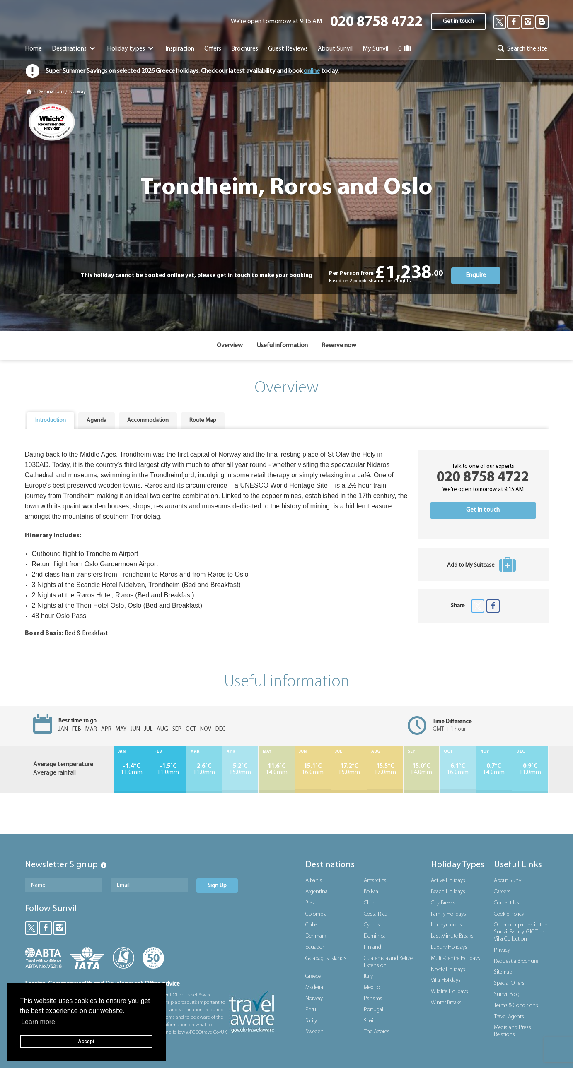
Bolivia (371, 892)
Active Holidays (448, 881)
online (312, 71)
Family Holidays (448, 914)
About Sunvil (509, 881)
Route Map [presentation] (202, 420)
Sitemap (503, 972)
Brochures (244, 49)
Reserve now (339, 345)
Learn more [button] (38, 1021)
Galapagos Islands (325, 958)
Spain (370, 1021)
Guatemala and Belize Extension (388, 962)
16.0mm (313, 769)
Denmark (315, 936)
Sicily (311, 1021)
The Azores (376, 1032)
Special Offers (509, 983)
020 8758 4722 (376, 22)
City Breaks (443, 903)
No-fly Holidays (448, 970)
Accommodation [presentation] (148, 420)
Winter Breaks (446, 1003)
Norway (77, 91)
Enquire (476, 275)
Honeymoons (446, 925)
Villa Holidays (446, 980)
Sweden (314, 1032)
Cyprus (372, 925)
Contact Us (506, 903)
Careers (502, 892)
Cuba (311, 925)
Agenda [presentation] (96, 420)
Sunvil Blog (507, 994)
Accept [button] (86, 1041)
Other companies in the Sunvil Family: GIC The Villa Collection (520, 932)
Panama (373, 999)
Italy (368, 976)
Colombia (316, 914)
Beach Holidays (448, 892)
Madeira (314, 987)
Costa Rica (375, 914)
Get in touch (458, 21)
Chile (369, 903)
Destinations (74, 49)
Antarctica (375, 881)
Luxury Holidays (449, 947)
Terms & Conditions (516, 1006)
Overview (230, 345)
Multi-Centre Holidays (455, 958)
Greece (313, 976)
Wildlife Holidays (449, 992)
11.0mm (132, 769)
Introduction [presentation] (50, 420)
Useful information (282, 345)
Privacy (502, 950)
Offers (212, 49)
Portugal (373, 1010)
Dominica (375, 936)
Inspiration (179, 49)
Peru (310, 1010)
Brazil (311, 903)
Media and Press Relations (512, 1031)
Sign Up (217, 886)
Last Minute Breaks (452, 936)
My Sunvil (375, 49)
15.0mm (240, 769)
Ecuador (314, 947)
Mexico (372, 987)
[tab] (50, 420)
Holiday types (131, 49)
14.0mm (276, 769)
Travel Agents (509, 1017)
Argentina (316, 892)
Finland (372, 947)
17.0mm (385, 769)
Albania (313, 881)
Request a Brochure (516, 961)
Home (33, 49)
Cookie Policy (509, 914)
